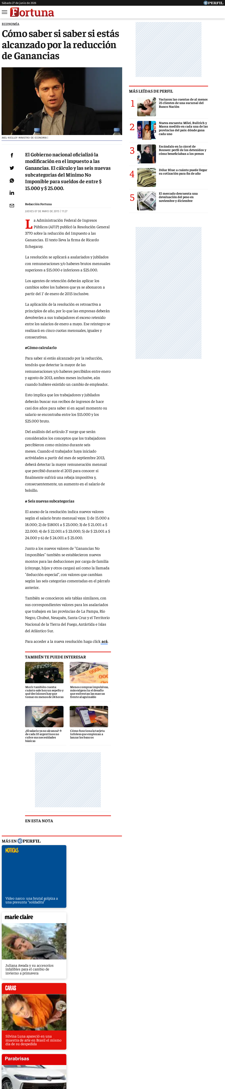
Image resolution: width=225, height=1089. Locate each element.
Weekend (113, 1040)
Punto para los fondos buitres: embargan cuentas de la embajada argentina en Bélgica (70, 940)
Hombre (94, 1040)
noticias (34, 783)
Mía (182, 1040)
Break (216, 1040)
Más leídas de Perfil (166, 90)
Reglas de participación (157, 1056)
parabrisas (104, 854)
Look (156, 1040)
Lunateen (198, 1040)
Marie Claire (53, 1040)
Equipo (131, 1056)
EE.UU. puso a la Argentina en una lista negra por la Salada (49, 965)
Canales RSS (43, 1056)
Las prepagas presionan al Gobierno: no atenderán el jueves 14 (52, 948)
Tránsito (185, 1056)
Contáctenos (92, 1056)
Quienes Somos (67, 1056)
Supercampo (136, 1040)
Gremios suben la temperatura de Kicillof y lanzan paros (48, 973)
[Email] (11, 216)
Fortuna (75, 1040)
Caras (12, 1040)
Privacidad (114, 1056)
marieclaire (104, 783)
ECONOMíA (10, 24)
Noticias (30, 1040)
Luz (169, 1040)
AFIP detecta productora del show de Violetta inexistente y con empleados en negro (68, 956)
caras (34, 854)
